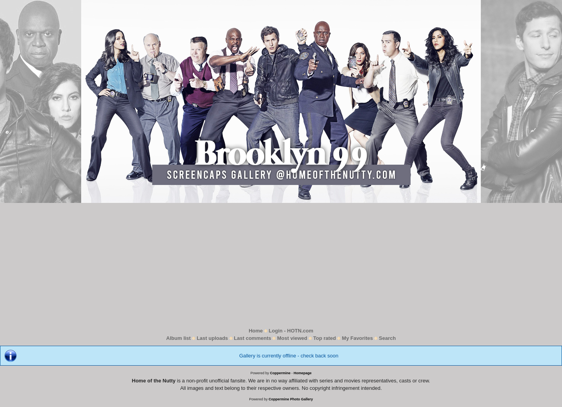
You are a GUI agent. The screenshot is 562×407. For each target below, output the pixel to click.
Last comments (252, 338)
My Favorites (357, 338)
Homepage (302, 373)
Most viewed (292, 338)
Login (276, 331)
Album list (178, 338)
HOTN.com (300, 331)
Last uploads (212, 338)
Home (256, 331)
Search (387, 338)
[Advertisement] (281, 265)
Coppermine (280, 373)
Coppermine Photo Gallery (291, 399)
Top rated (324, 338)
